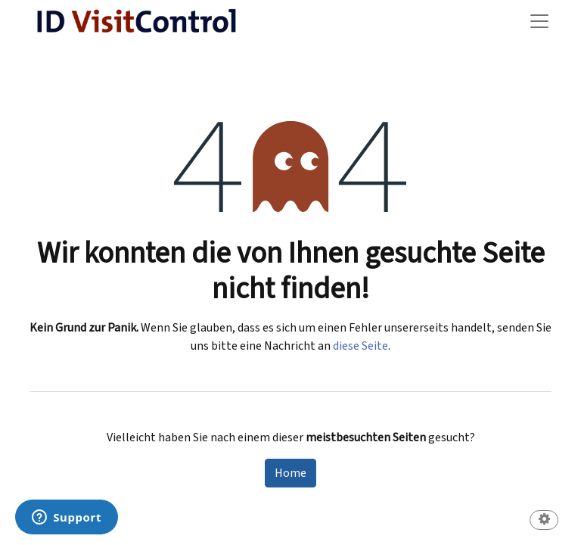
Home (290, 473)
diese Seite (360, 346)
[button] (544, 521)
